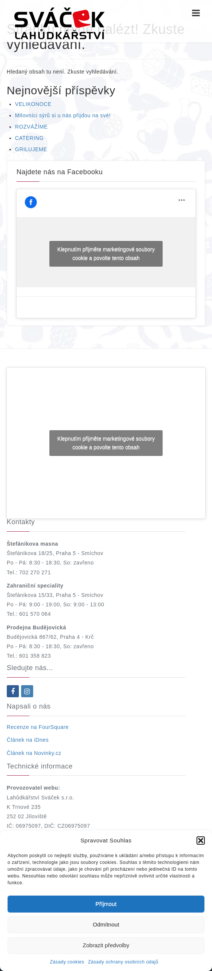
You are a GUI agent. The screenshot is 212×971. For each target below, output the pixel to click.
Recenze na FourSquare (38, 727)
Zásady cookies (67, 962)
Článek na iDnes (28, 740)
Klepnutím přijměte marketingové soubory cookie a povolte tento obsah (106, 253)
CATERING (29, 138)
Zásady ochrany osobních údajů (123, 962)
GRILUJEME (31, 149)
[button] (200, 840)
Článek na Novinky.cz (34, 753)
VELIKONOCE (33, 104)
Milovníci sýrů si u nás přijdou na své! (63, 115)
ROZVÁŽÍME (31, 127)
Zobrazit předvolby (106, 945)
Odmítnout (106, 924)
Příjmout (106, 903)
